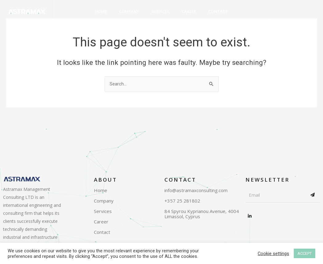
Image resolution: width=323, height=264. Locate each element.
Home (101, 11)
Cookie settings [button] (273, 253)
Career (189, 11)
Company (129, 11)
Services (160, 11)
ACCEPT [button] (304, 253)
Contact (218, 11)
